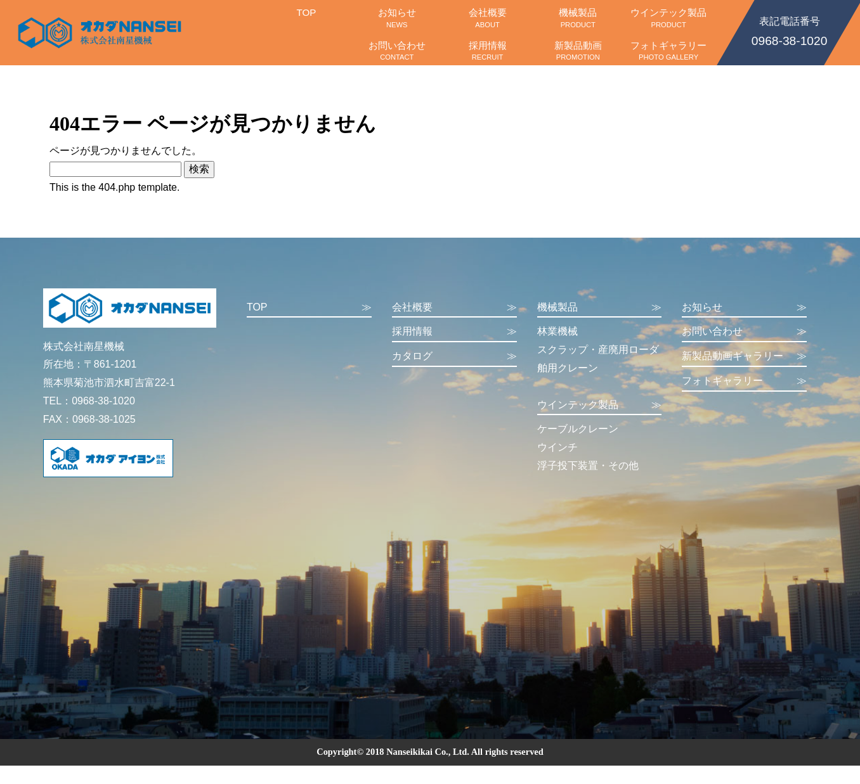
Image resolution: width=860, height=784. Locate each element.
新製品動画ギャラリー (744, 356)
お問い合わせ (396, 50)
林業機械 (557, 331)
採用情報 (487, 50)
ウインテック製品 (668, 18)
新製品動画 (578, 50)
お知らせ (396, 18)
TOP (306, 18)
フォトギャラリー (668, 50)
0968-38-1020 (789, 30)
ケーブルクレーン (577, 428)
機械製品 (578, 18)
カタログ (454, 356)
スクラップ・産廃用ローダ (598, 349)
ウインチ (557, 447)
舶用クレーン (567, 368)
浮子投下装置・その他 (588, 465)
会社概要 (487, 18)
